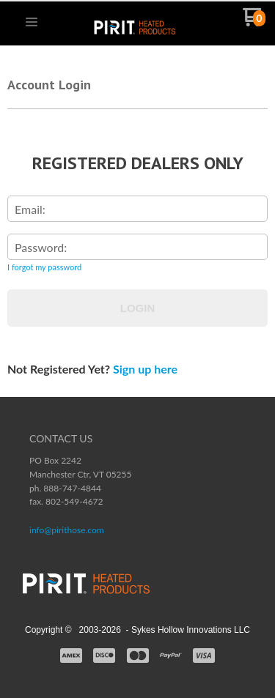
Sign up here (145, 369)
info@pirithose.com (66, 529)
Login (137, 308)
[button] (31, 23)
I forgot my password (44, 267)
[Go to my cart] (254, 22)
